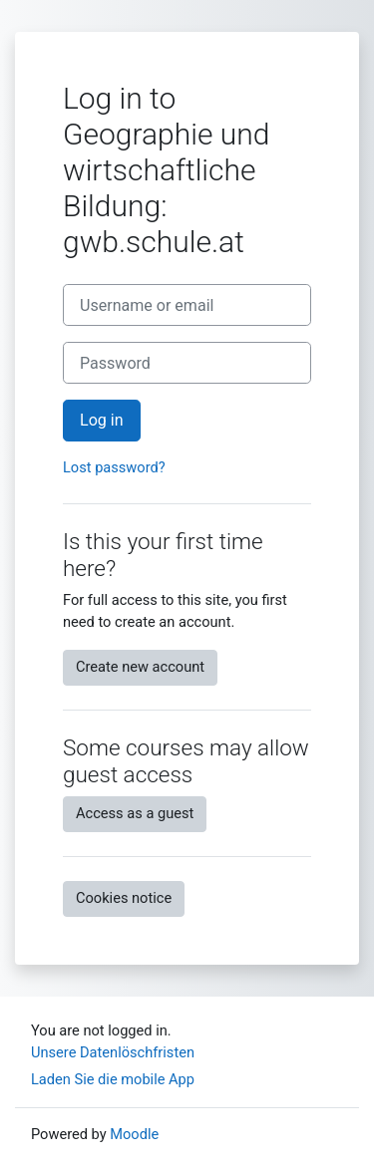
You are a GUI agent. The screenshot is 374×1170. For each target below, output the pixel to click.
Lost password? (114, 467)
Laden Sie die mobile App (112, 1079)
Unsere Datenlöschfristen (112, 1052)
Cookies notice (124, 898)
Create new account (140, 667)
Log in (102, 420)
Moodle (134, 1134)
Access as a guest (134, 813)
